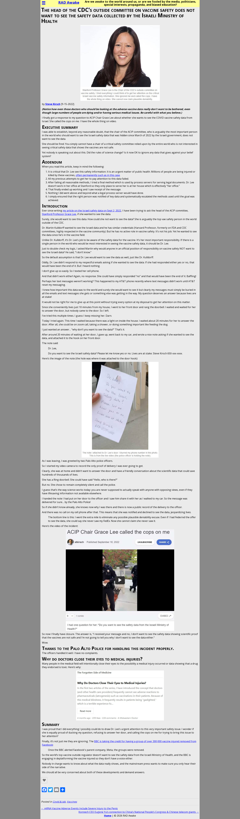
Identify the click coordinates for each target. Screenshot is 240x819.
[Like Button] (44, 780)
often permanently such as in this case (98, 175)
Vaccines (72, 801)
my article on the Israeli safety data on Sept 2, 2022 (92, 210)
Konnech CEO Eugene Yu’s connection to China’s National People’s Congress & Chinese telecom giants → (139, 812)
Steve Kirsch (52, 104)
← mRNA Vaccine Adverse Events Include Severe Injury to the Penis (79, 808)
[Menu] (43, 3)
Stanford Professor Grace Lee (59, 214)
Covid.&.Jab (59, 801)
